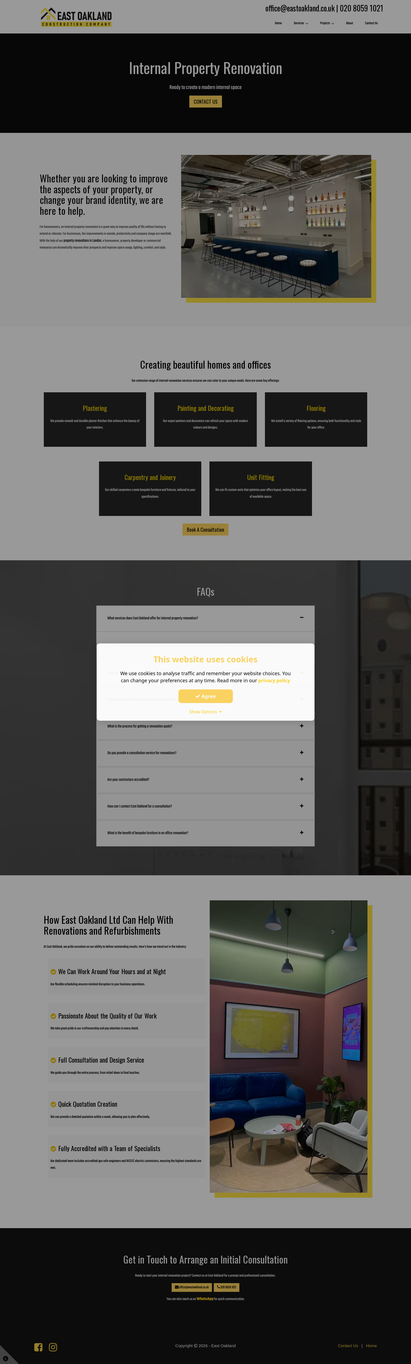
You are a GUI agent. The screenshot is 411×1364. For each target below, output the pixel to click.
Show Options (205, 712)
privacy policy (274, 680)
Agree (205, 696)
